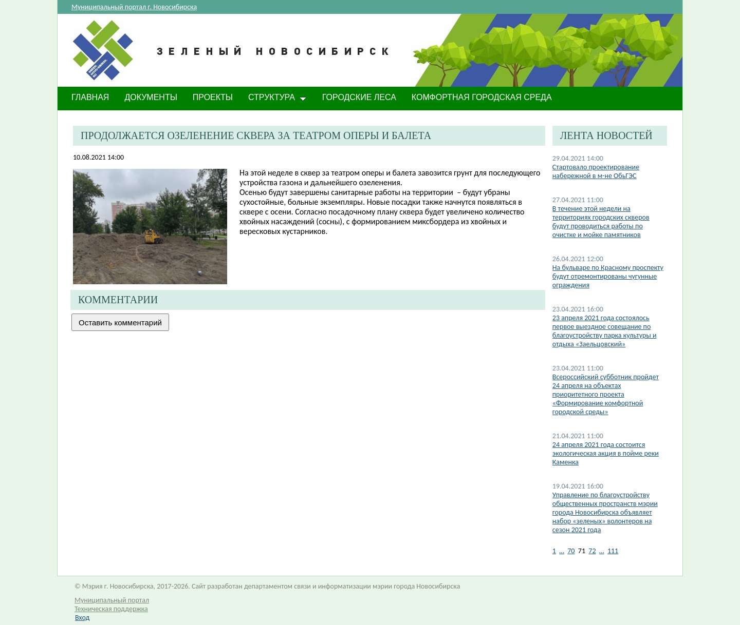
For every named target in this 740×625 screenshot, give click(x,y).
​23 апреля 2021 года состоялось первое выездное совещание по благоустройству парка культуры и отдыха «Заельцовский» (604, 331)
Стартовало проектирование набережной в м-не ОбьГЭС (595, 171)
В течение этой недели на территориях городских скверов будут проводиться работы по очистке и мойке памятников (601, 221)
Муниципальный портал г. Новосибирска (134, 7)
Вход (82, 617)
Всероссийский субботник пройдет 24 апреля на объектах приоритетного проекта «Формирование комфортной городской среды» (605, 394)
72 (592, 550)
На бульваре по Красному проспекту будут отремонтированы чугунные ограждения (607, 276)
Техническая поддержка (111, 608)
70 (571, 550)
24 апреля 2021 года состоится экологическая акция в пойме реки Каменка (605, 453)
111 (612, 550)
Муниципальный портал (112, 600)
